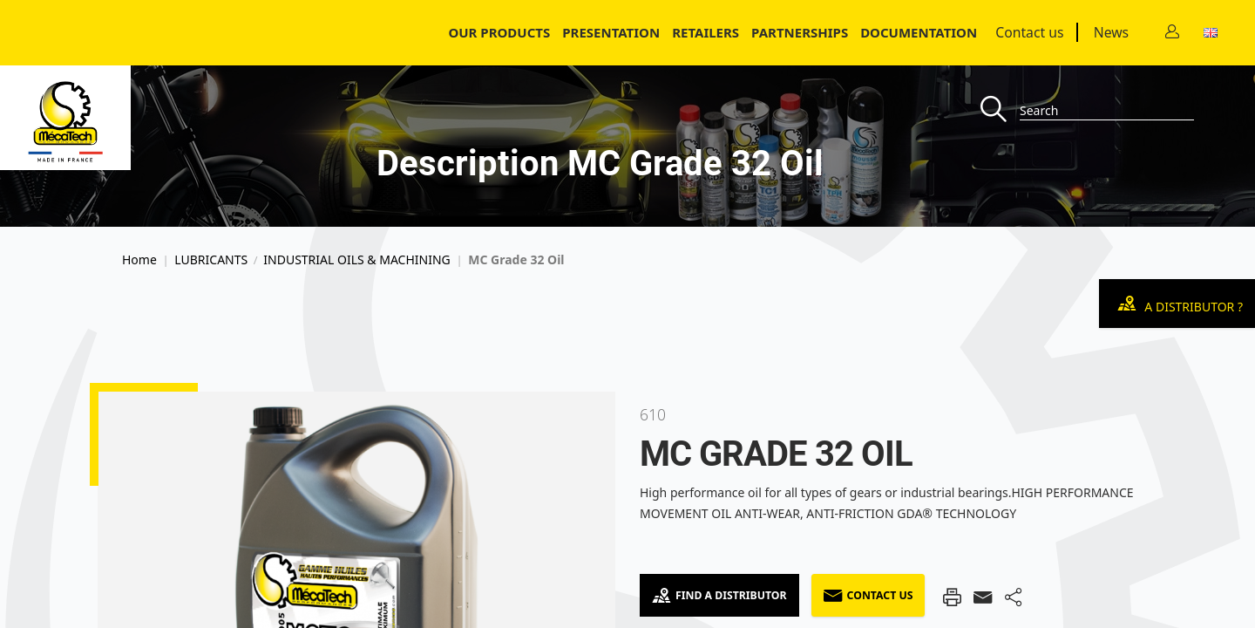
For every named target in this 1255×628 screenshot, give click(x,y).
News (1111, 32)
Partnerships (799, 32)
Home (139, 260)
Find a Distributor (719, 595)
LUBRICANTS (211, 260)
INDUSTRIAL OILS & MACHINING (356, 260)
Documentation (918, 32)
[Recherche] (1000, 110)
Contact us (1029, 32)
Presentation (611, 32)
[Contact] (1172, 33)
